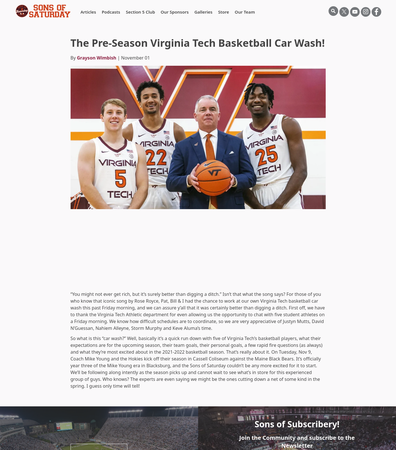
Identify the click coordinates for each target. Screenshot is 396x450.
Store (223, 12)
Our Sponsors (175, 12)
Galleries (203, 12)
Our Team (245, 12)
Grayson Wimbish (96, 58)
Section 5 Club (140, 12)
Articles (88, 12)
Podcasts (111, 12)
